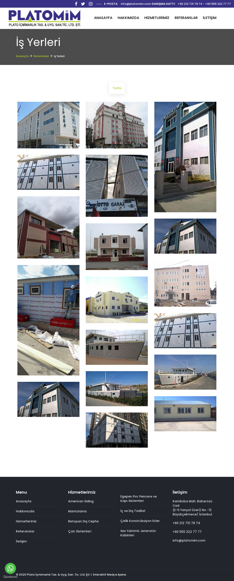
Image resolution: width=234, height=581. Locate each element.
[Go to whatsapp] (10, 568)
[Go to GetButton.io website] (10, 576)
